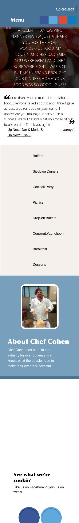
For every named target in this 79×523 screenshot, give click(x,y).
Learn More (68, 358)
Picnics (38, 202)
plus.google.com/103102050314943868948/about (63, 20)
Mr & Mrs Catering (16, 8)
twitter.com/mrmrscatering (53, 20)
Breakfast (40, 249)
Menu (17, 20)
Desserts (39, 264)
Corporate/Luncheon (48, 233)
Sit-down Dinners (45, 171)
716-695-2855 (65, 9)
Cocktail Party (43, 187)
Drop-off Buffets (44, 218)
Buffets (38, 156)
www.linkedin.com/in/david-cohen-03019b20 (72, 20)
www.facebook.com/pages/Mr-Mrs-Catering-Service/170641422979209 (44, 20)
